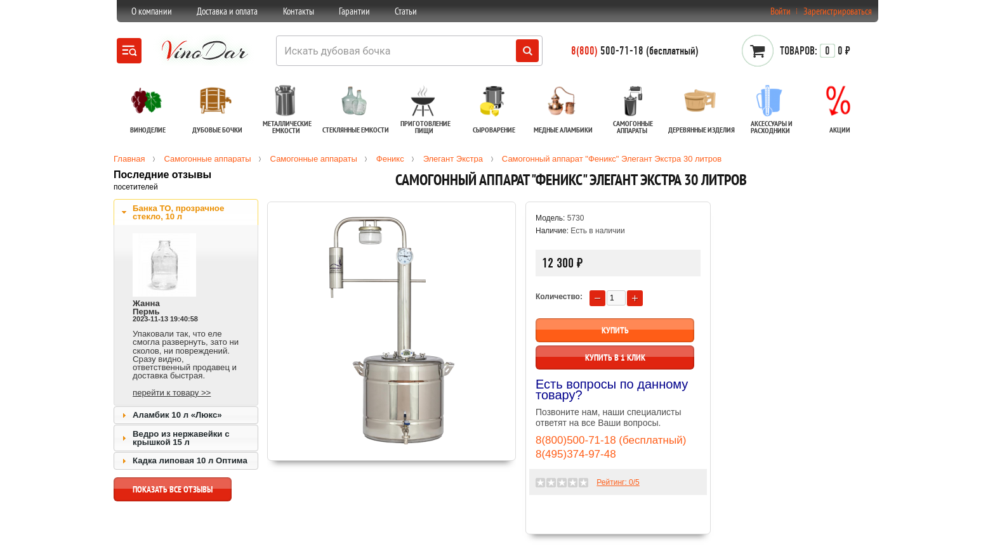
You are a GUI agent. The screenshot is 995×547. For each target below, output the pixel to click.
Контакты (298, 11)
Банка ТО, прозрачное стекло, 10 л (178, 212)
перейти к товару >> (172, 392)
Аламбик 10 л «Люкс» (177, 415)
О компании (151, 11)
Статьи (406, 11)
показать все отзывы (173, 492)
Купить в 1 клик (615, 357)
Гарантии (354, 11)
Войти (780, 11)
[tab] (186, 212)
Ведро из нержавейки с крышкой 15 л (181, 438)
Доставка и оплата (227, 11)
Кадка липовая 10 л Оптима (190, 460)
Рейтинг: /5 (617, 482)
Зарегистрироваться (837, 11)
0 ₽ (815, 51)
